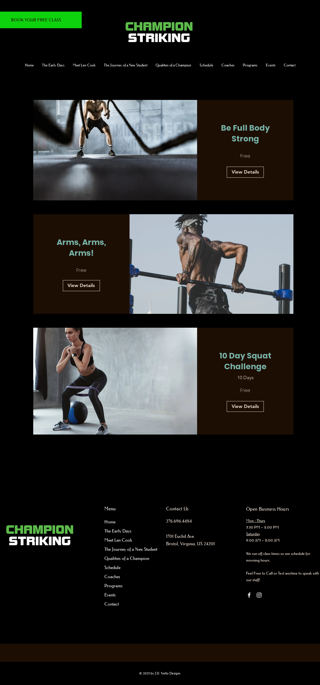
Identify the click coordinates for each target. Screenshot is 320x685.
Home (109, 521)
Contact (111, 604)
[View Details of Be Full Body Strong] (245, 172)
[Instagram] (259, 595)
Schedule (112, 567)
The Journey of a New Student (126, 549)
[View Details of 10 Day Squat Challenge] (245, 406)
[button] (125, 65)
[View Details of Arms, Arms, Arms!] (81, 285)
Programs (113, 585)
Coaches (112, 576)
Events (110, 595)
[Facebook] (249, 595)
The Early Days (117, 531)
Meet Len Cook (118, 540)
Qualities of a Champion (126, 558)
